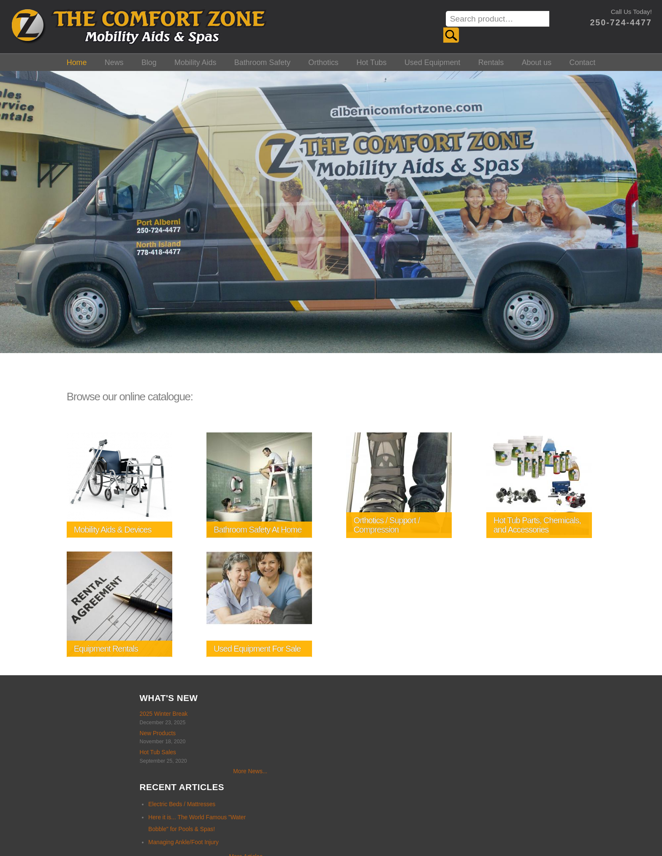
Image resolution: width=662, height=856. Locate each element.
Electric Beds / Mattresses (224, 714)
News (114, 61)
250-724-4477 (616, 22)
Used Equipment (432, 61)
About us (537, 61)
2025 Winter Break (47, 712)
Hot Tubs (371, 61)
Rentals (491, 61)
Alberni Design (420, 831)
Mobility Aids (195, 61)
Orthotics (323, 61)
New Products (41, 731)
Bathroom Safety (262, 61)
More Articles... (290, 766)
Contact (583, 61)
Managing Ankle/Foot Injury (225, 752)
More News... (134, 770)
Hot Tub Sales (41, 751)
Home (77, 61)
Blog (149, 61)
